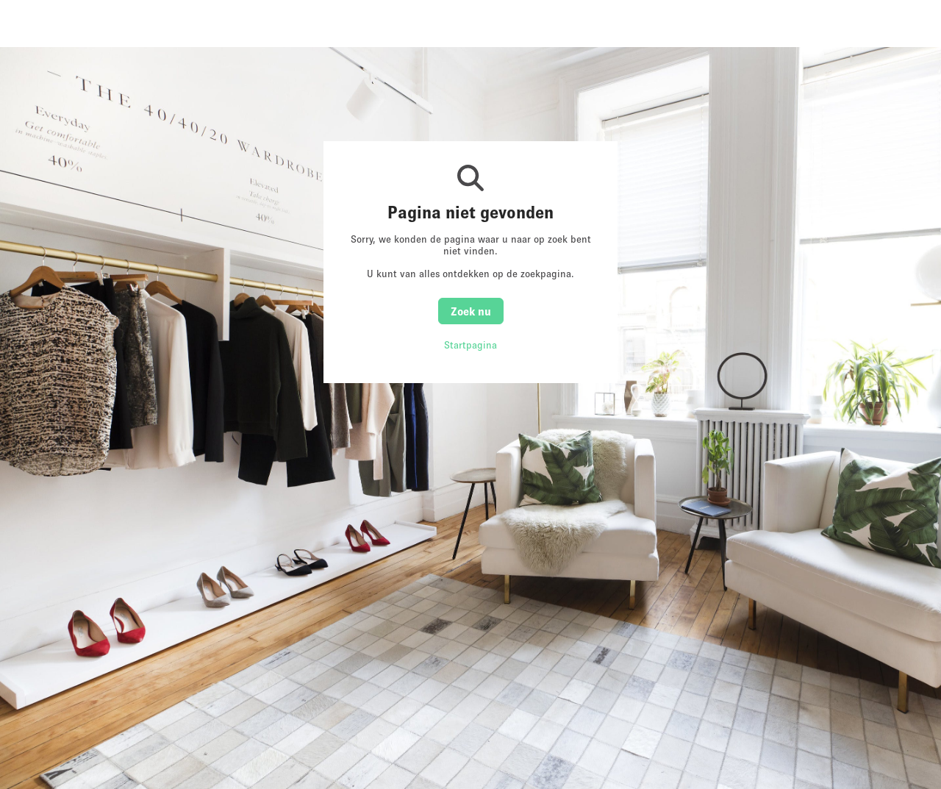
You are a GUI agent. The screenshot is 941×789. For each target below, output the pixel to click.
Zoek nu (471, 311)
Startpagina (470, 345)
